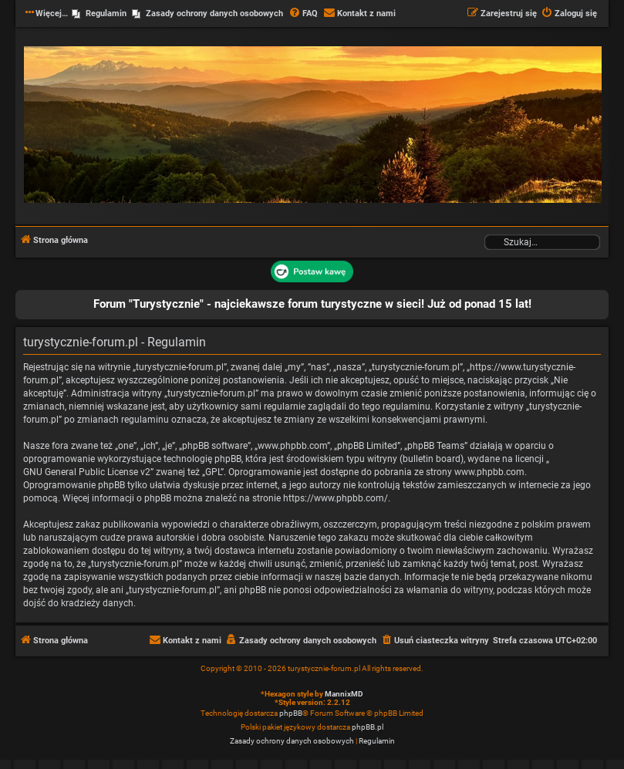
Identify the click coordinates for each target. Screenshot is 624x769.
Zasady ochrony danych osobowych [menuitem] (214, 13)
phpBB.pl (367, 727)
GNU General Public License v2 (86, 472)
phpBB (290, 713)
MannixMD (344, 694)
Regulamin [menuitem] (106, 13)
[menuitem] (303, 14)
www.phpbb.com (489, 472)
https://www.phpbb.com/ (335, 498)
